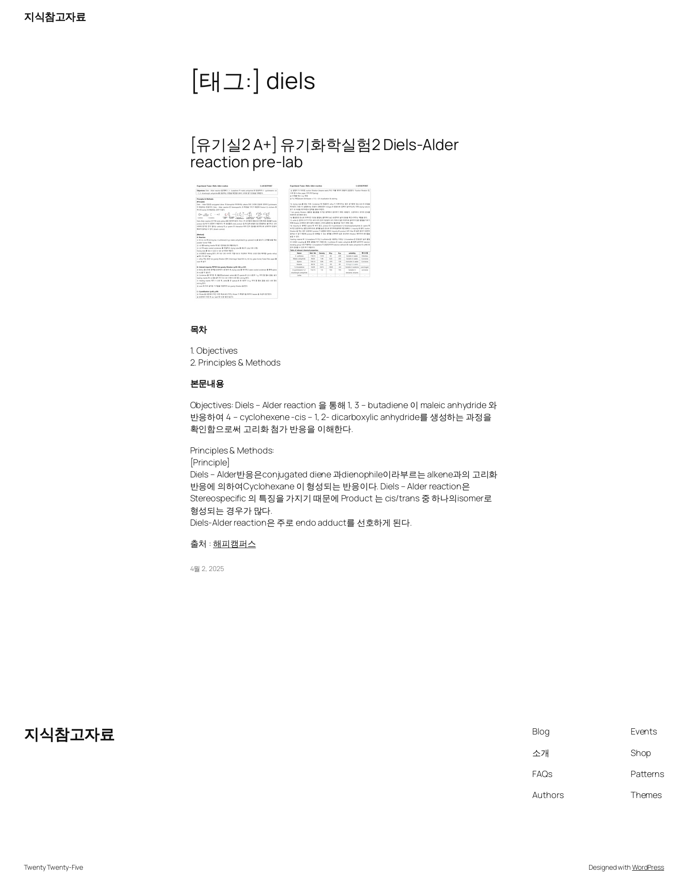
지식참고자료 (55, 17)
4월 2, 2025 (207, 568)
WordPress (648, 867)
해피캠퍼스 (234, 543)
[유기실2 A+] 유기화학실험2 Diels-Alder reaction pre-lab (324, 153)
